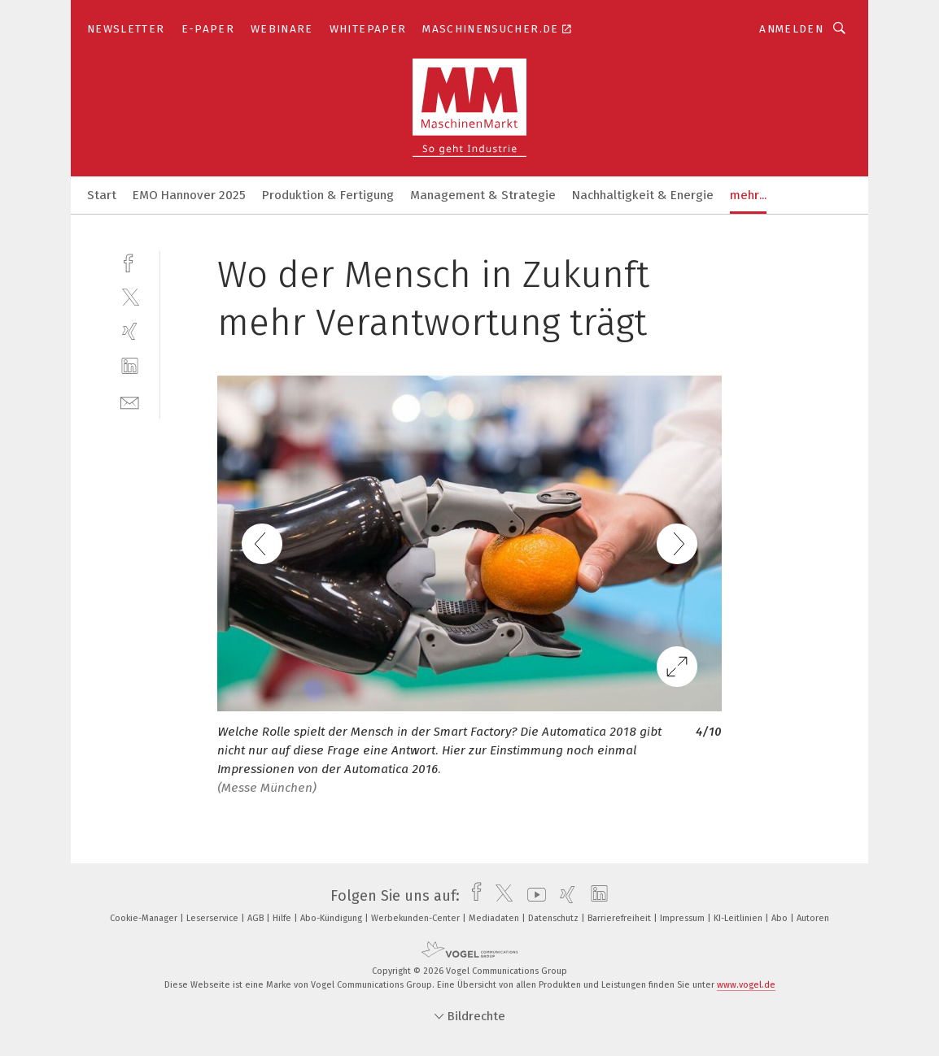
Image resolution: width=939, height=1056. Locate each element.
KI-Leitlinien (739, 918)
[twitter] (130, 296)
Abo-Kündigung (332, 918)
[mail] (130, 401)
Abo (780, 918)
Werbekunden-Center (416, 918)
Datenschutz (554, 918)
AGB (256, 918)
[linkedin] (130, 366)
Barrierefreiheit (620, 918)
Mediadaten (495, 918)
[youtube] (532, 896)
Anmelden (791, 29)
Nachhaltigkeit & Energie (643, 195)
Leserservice (213, 918)
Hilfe (283, 918)
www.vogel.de (746, 985)
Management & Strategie (483, 195)
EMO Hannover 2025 (189, 195)
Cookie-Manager (145, 918)
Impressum (683, 918)
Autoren (813, 918)
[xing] (130, 331)
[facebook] (130, 261)
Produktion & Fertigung (328, 195)
